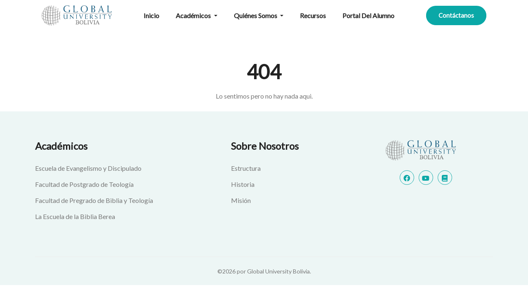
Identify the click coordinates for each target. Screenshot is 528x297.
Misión (241, 200)
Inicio (151, 15)
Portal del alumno (368, 15)
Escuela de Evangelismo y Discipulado (88, 168)
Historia (243, 184)
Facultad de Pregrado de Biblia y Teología (94, 200)
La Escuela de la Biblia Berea (75, 216)
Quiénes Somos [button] (256, 15)
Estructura (246, 168)
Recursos (313, 15)
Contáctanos (456, 15)
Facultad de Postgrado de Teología (84, 184)
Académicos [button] (194, 15)
